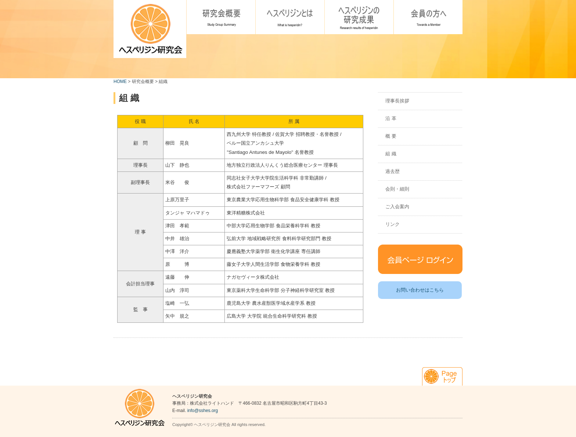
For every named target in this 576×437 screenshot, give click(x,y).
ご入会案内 (397, 206)
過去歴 (392, 171)
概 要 (390, 136)
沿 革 (390, 118)
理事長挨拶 (397, 101)
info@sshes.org (202, 410)
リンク (392, 224)
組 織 (390, 153)
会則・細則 (397, 189)
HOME (120, 81)
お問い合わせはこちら (420, 290)
